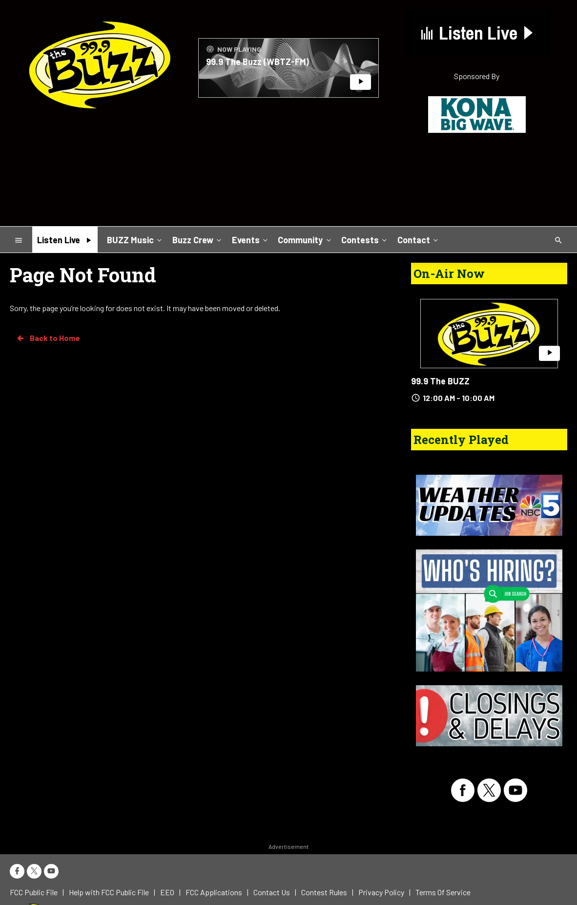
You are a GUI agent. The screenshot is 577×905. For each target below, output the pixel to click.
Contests (365, 239)
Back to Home (48, 338)
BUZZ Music (135, 239)
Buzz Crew (197, 239)
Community (305, 239)
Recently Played (461, 439)
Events (250, 239)
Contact (418, 239)
